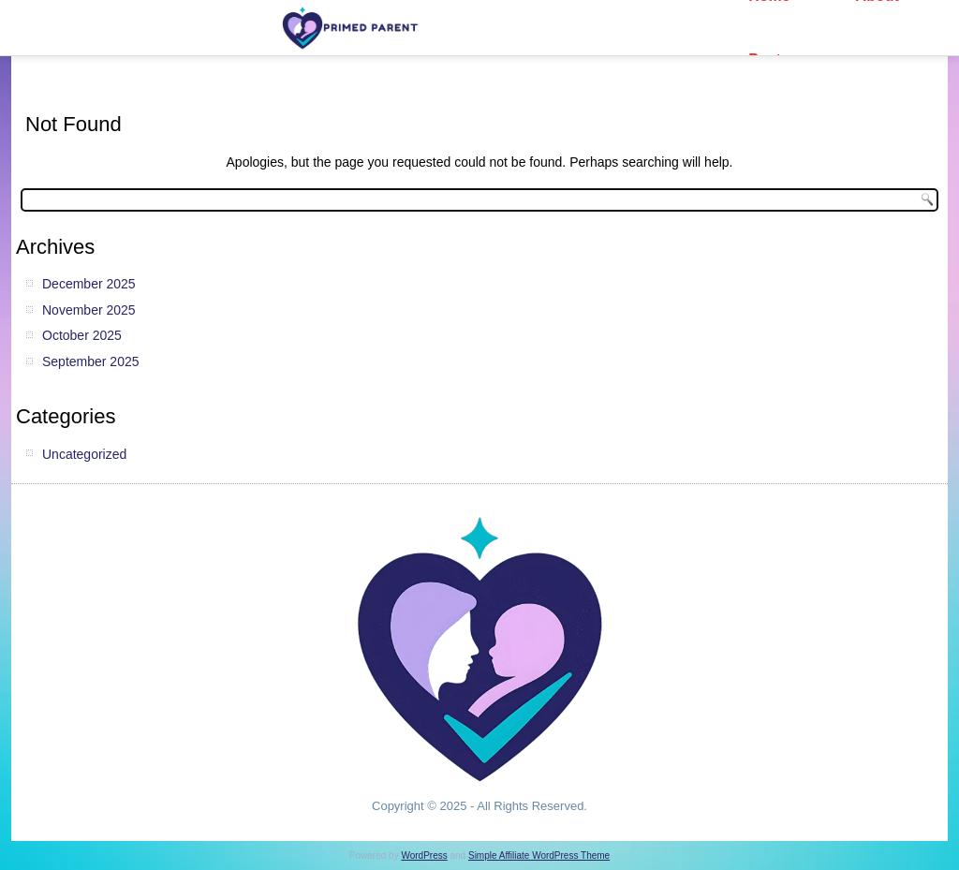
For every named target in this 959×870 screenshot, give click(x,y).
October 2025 (82, 335)
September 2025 (91, 361)
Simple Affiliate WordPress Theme (539, 855)
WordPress (424, 855)
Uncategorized (84, 454)
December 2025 (89, 283)
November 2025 (89, 309)
